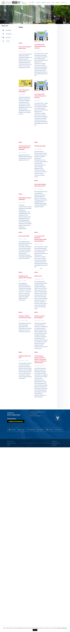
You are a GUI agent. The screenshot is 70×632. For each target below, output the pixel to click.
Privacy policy (11, 392)
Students (38, 2)
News (30, 2)
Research (57, 2)
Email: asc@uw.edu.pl (13, 388)
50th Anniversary (24, 2)
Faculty (48, 2)
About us (33, 2)
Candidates (43, 2)
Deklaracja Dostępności (16, 394)
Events (53, 2)
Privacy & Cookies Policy (62, 628)
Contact (62, 2)
